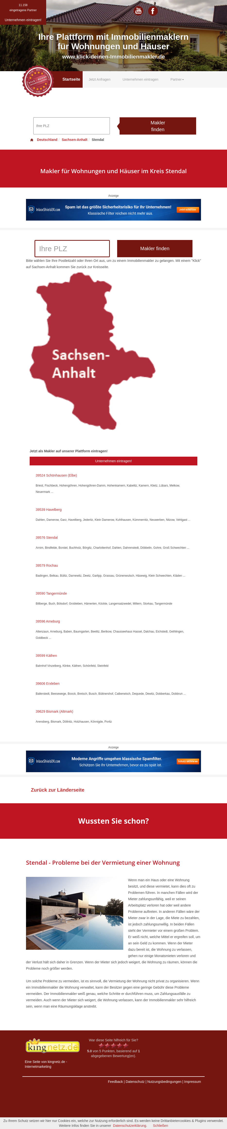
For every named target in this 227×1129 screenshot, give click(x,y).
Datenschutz (135, 1082)
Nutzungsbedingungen (164, 1082)
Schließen (160, 1126)
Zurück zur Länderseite (57, 790)
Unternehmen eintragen (140, 79)
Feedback (115, 1082)
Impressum (192, 1082)
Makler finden (157, 126)
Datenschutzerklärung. (130, 1126)
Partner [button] (177, 79)
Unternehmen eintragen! (113, 461)
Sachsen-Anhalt (74, 140)
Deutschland (43, 140)
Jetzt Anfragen (100, 79)
